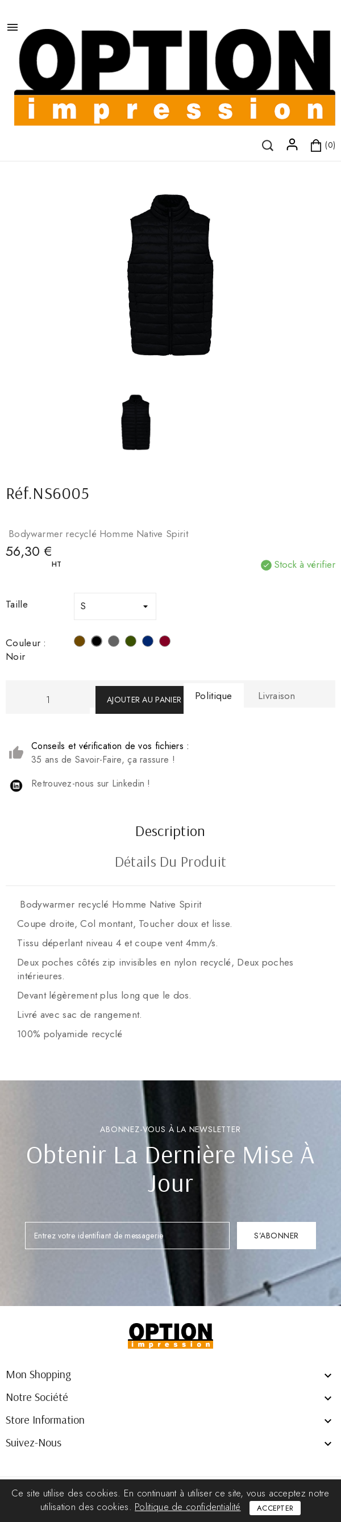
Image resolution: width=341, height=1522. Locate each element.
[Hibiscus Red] (164, 642)
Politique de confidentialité (187, 1506)
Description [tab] (170, 832)
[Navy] (147, 642)
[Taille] (115, 606)
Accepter (275, 1508)
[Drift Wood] (79, 642)
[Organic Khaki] (130, 642)
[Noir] (96, 642)
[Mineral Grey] (113, 642)
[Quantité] (48, 700)
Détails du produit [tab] (170, 863)
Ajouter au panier (144, 699)
